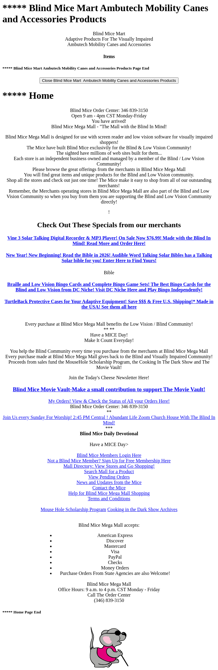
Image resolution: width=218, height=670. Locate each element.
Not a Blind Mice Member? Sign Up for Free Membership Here (109, 460)
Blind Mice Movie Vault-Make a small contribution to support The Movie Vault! (109, 389)
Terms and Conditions (109, 498)
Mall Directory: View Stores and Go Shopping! (109, 466)
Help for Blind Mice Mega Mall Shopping (109, 493)
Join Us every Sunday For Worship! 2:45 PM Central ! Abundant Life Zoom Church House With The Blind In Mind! (109, 420)
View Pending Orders (109, 476)
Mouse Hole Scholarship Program (73, 509)
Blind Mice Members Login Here (109, 455)
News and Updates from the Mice (109, 482)
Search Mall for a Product (109, 471)
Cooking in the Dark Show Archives (142, 509)
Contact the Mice (108, 487)
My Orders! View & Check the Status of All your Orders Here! (109, 401)
